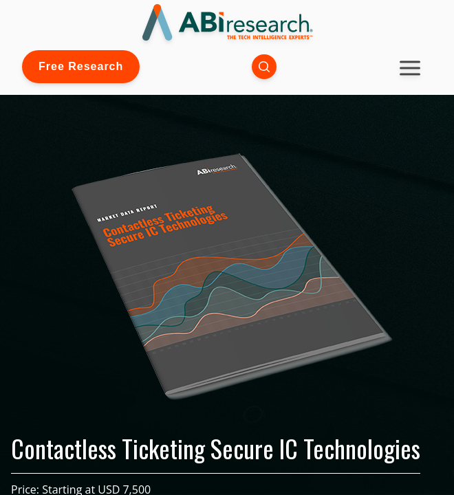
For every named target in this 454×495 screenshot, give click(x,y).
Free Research (81, 66)
